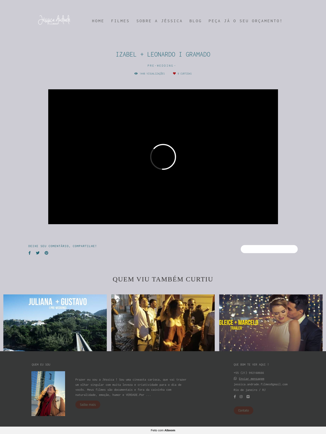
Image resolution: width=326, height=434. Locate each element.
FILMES (120, 20)
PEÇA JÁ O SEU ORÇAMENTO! (246, 20)
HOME (98, 20)
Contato (243, 410)
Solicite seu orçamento (269, 249)
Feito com (163, 430)
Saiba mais (88, 404)
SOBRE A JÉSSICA (159, 20)
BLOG (196, 20)
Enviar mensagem (251, 378)
